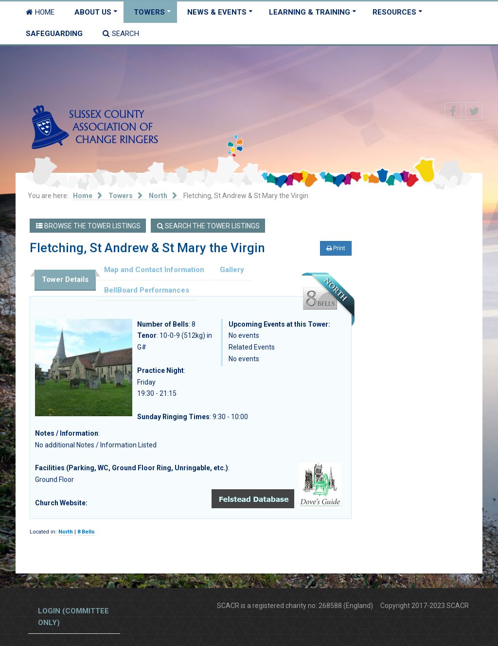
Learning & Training (309, 12)
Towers (149, 12)
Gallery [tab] (232, 269)
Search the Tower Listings (208, 226)
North (65, 532)
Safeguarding (54, 33)
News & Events (217, 12)
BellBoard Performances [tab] (146, 290)
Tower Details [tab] (65, 279)
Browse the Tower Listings (88, 226)
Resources (394, 12)
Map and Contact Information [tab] (154, 269)
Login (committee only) (73, 617)
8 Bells (86, 532)
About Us (92, 12)
